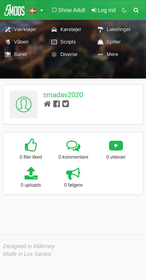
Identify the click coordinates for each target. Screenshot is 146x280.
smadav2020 (63, 95)
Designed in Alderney (29, 246)
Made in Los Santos (27, 254)
